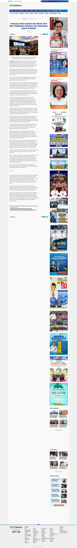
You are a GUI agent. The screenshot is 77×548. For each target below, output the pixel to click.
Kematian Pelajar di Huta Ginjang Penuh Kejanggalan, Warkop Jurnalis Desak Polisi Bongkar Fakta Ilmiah (56, 490)
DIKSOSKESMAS (27, 530)
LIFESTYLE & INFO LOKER (54, 534)
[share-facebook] (43, 34)
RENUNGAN (35, 541)
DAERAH (48, 10)
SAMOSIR (43, 541)
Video (12, 13)
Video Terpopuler (54, 408)
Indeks (11, 10)
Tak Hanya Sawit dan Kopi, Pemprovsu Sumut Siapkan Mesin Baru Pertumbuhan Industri (56, 485)
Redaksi (61, 528)
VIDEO (34, 542)
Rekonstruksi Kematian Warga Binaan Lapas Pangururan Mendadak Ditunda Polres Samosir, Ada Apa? (63, 458)
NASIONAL (52, 535)
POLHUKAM (43, 539)
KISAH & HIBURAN (28, 534)
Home (11, 1)
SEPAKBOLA (27, 542)
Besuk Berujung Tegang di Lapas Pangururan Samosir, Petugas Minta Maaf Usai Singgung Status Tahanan (54, 467)
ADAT (16, 10)
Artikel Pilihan (53, 449)
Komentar (12, 34)
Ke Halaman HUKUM (59, 471)
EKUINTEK (43, 530)
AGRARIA (31, 10)
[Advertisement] (59, 440)
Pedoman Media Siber (63, 531)
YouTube (20, 532)
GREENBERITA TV (28, 531)
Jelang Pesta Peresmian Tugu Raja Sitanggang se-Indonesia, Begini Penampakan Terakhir (54, 416)
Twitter (17, 532)
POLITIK (51, 539)
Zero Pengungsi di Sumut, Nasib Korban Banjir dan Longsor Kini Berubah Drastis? (56, 500)
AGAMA (26, 10)
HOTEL (51, 531)
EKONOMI (35, 530)
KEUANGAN (52, 532)
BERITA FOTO (42, 10)
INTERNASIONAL (36, 532)
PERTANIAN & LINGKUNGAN (37, 539)
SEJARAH (51, 541)
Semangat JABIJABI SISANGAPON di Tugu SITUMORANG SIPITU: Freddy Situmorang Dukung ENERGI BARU (63, 416)
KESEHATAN (43, 532)
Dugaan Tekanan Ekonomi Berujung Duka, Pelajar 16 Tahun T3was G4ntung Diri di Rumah (56, 495)
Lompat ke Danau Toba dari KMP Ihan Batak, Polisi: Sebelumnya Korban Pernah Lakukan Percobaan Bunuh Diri (23, 209)
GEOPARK (51, 530)
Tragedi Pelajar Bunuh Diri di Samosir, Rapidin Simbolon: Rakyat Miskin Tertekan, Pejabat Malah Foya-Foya (56, 480)
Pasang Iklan (62, 530)
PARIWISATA (35, 538)
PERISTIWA (27, 539)
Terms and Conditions (63, 532)
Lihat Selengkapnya (58, 505)
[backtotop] (39, 525)
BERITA (36, 10)
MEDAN (42, 535)
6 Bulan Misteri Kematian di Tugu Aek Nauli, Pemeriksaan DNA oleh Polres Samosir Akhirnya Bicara (63, 467)
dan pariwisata (54, 10)
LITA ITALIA (35, 535)
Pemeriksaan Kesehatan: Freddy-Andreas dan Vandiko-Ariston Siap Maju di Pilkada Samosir (63, 426)
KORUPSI (34, 534)
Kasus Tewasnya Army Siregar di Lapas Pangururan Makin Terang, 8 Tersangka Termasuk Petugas (53, 458)
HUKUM (26, 532)
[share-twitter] (45, 34)
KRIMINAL (43, 534)
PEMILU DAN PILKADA (45, 538)
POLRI (26, 541)
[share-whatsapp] (47, 34)
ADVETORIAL (21, 10)
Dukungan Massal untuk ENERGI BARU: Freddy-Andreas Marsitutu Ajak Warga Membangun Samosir (54, 426)
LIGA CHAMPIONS (28, 535)
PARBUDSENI (27, 538)
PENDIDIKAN (52, 538)
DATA (60, 10)
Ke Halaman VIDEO (58, 430)
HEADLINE (43, 531)
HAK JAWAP (35, 531)
